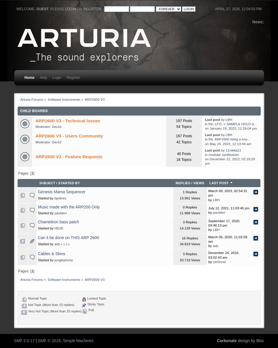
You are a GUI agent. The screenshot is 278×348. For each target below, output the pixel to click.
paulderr (60, 213)
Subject (47, 183)
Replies (183, 183)
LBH (229, 119)
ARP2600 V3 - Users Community (69, 135)
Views (198, 183)
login (70, 9)
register (92, 9)
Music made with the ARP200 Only (69, 207)
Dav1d (56, 126)
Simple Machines (78, 341)
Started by (69, 183)
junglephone (63, 260)
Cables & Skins (51, 254)
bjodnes (60, 198)
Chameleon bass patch (58, 222)
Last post (221, 183)
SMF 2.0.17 (24, 341)
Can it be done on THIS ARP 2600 (68, 238)
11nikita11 (233, 150)
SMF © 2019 (49, 341)
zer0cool (219, 262)
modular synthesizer (224, 154)
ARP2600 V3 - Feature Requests (68, 156)
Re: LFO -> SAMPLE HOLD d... (233, 124)
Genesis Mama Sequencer (61, 192)
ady (57, 244)
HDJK (59, 228)
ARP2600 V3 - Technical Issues (67, 120)
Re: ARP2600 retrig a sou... (229, 139)
